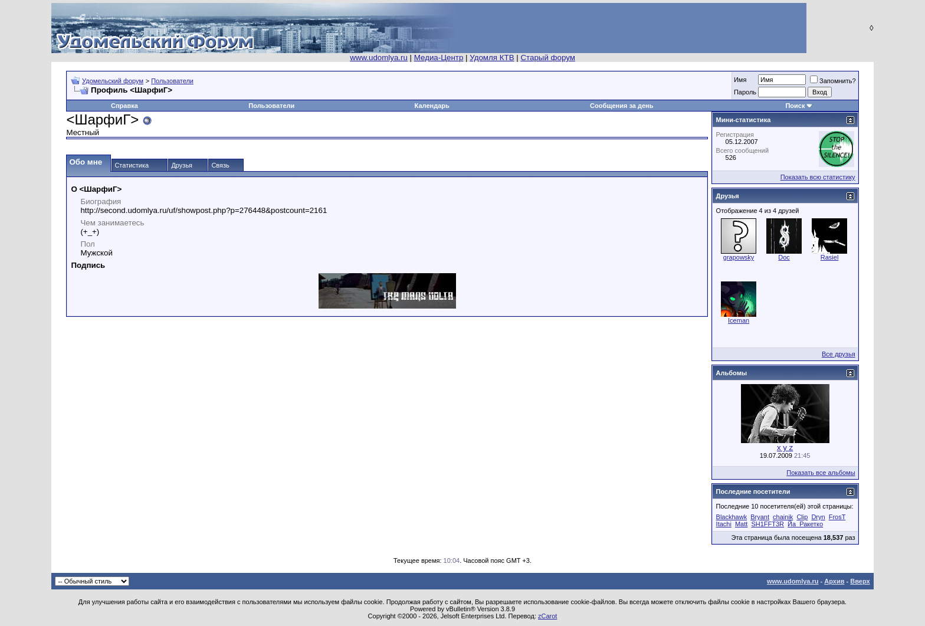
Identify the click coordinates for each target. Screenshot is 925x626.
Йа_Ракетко (805, 523)
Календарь (432, 105)
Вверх (860, 581)
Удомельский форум (112, 80)
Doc (784, 257)
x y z (785, 447)
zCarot (547, 616)
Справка (124, 105)
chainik (783, 516)
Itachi (724, 523)
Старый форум (547, 57)
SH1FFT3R (767, 523)
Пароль (745, 92)
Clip (802, 516)
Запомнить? (833, 80)
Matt (741, 523)
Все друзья (838, 354)
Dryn (818, 516)
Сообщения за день (621, 105)
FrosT (837, 516)
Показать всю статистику (817, 177)
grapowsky (739, 257)
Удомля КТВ (492, 57)
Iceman (738, 320)
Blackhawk (731, 516)
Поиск (795, 105)
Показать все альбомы (820, 472)
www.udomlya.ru (379, 57)
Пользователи (172, 80)
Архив (834, 581)
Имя (740, 79)
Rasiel (830, 257)
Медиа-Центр (439, 57)
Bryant (759, 516)
